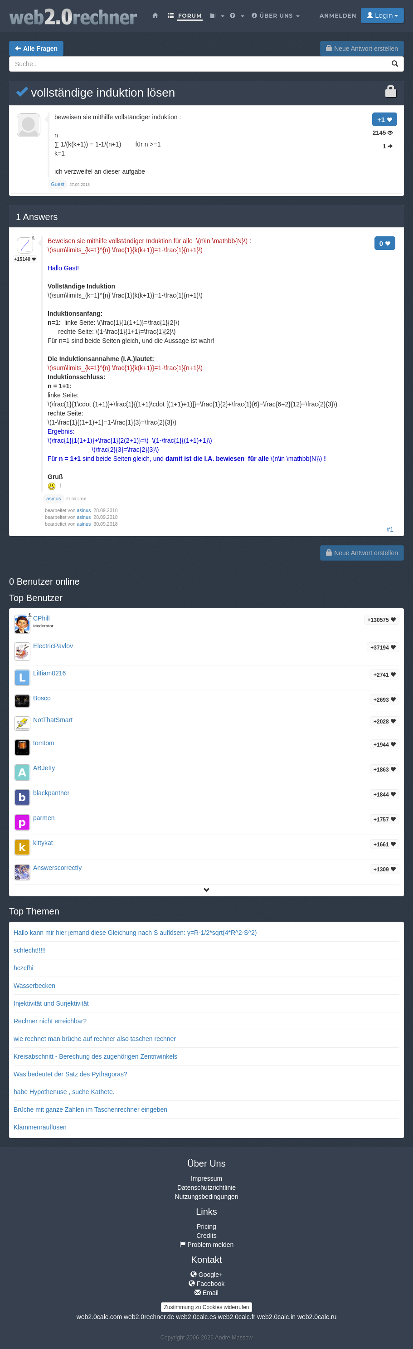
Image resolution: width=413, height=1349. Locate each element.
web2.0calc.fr (236, 1316)
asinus (84, 510)
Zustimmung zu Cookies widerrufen (206, 1307)
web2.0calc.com (99, 1316)
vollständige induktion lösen (95, 92)
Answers (37, 217)
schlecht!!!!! (30, 950)
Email (206, 1292)
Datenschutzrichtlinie (206, 1187)
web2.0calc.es (196, 1316)
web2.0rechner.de (149, 1316)
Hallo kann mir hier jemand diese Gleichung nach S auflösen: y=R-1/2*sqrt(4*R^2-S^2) (135, 932)
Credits (206, 1235)
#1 (390, 529)
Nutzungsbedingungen (206, 1196)
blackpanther (51, 793)
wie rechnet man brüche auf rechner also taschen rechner (95, 1038)
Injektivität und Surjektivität (51, 1003)
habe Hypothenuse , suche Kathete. (64, 1091)
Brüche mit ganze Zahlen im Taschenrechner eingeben (90, 1109)
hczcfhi (24, 968)
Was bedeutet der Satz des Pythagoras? (70, 1074)
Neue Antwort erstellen (362, 48)
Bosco (42, 698)
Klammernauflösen (40, 1127)
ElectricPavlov (53, 646)
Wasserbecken (34, 985)
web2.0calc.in (276, 1316)
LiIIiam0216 (49, 673)
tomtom (43, 743)
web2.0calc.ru (316, 1316)
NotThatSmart (53, 719)
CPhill (41, 618)
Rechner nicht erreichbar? (50, 1021)
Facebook (206, 1283)
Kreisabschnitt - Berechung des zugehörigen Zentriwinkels (95, 1056)
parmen (43, 817)
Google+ (206, 1274)
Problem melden (207, 1244)
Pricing (206, 1226)
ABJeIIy (44, 768)
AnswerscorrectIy (57, 867)
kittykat (43, 842)
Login (382, 15)
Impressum (206, 1178)
